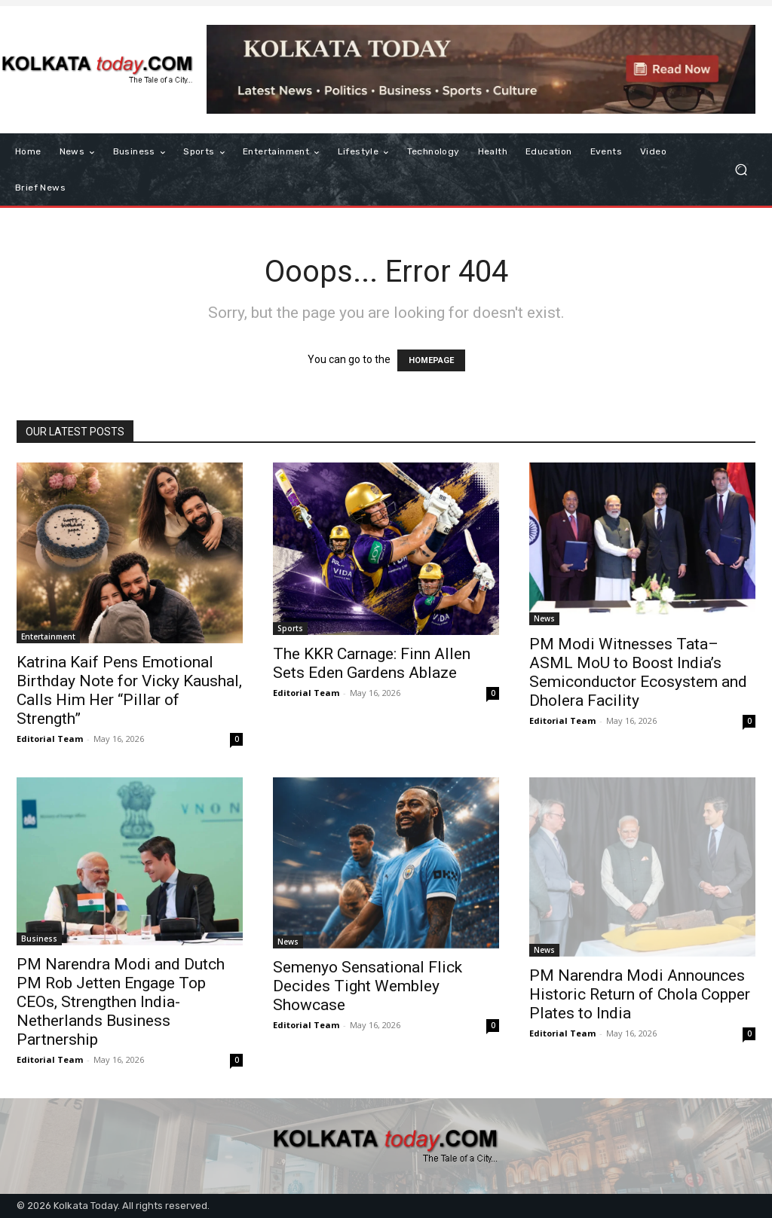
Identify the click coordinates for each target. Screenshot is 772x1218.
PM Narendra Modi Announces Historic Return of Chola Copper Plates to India (639, 994)
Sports (290, 628)
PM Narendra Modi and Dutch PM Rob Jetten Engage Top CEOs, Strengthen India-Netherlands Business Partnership (121, 1002)
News (544, 618)
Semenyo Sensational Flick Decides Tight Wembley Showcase (367, 986)
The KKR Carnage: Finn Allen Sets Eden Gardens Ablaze (371, 663)
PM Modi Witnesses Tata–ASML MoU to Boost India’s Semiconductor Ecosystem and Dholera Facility (638, 672)
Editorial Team (50, 738)
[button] (740, 170)
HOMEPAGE (431, 360)
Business (39, 938)
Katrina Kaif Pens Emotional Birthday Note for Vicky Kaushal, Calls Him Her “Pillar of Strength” (129, 690)
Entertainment (48, 636)
